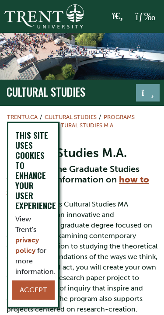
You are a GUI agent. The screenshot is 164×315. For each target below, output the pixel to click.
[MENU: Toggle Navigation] (145, 17)
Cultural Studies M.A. (82, 125)
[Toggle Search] (118, 17)
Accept (33, 290)
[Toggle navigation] (148, 93)
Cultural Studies (46, 92)
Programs (119, 117)
